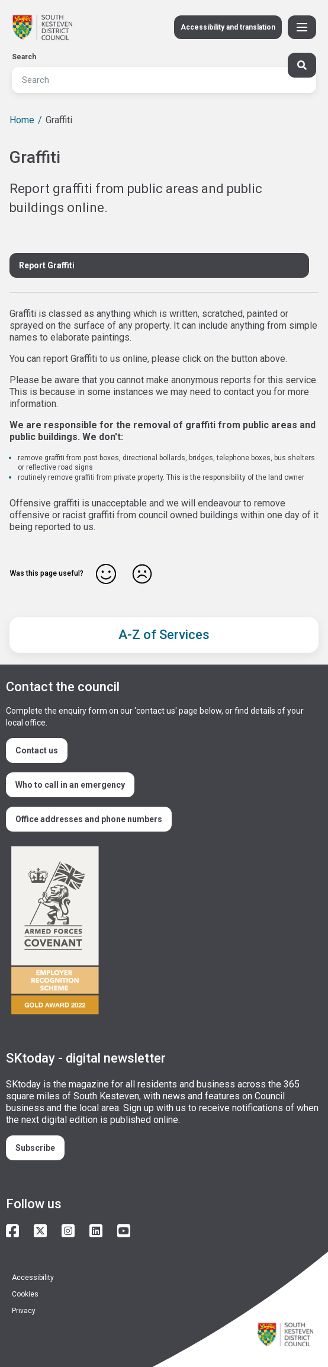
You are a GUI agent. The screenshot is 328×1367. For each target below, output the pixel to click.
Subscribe (35, 1148)
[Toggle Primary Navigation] (302, 27)
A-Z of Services (164, 634)
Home (21, 120)
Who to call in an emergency (70, 785)
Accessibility (33, 1277)
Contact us (36, 750)
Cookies (25, 1294)
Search (24, 57)
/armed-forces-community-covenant (159, 932)
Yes (106, 574)
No (142, 574)
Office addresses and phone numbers (88, 819)
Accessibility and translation (228, 27)
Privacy (24, 1311)
